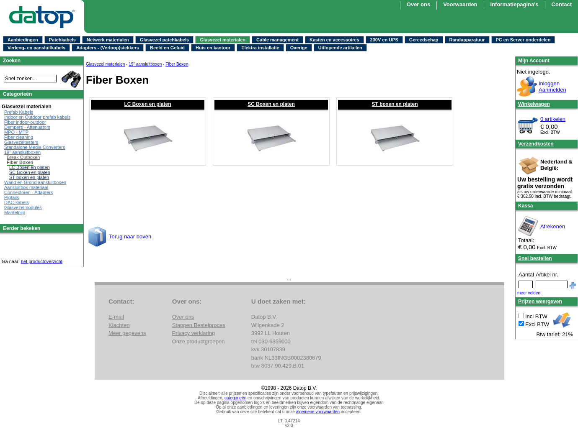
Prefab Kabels (18, 112)
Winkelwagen (534, 104)
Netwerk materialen (108, 39)
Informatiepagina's (514, 4)
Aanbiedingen (23, 39)
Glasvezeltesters (21, 142)
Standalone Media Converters (34, 147)
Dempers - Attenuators (27, 127)
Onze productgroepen (198, 341)
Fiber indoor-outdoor (25, 122)
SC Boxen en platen (271, 104)
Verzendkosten (536, 144)
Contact (562, 4)
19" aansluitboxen (145, 64)
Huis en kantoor (213, 47)
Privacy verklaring (193, 333)
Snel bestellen (535, 258)
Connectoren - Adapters (28, 192)
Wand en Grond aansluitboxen (35, 182)
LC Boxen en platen (147, 104)
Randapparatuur (467, 39)
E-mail (116, 317)
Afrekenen (552, 226)
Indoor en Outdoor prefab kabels (37, 117)
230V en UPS (384, 39)
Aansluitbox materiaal (26, 187)
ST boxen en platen (395, 104)
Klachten (119, 325)
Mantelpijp (14, 212)
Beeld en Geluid (167, 47)
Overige (298, 47)
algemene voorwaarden (318, 411)
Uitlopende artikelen (340, 47)
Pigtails (11, 197)
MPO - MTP (16, 132)
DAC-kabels (16, 202)
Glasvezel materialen (222, 39)
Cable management (277, 39)
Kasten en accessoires (334, 39)
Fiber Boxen (176, 64)
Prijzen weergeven (540, 301)
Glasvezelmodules (23, 207)
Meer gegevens (127, 333)
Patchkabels (62, 39)
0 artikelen (552, 119)
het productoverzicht (41, 261)
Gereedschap (424, 39)
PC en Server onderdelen (523, 39)
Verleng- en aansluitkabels (36, 47)
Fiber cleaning (18, 137)
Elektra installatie (260, 47)
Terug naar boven (130, 236)
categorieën (235, 398)
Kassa (525, 206)
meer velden (528, 293)
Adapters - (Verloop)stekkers (107, 47)
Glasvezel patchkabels (164, 39)
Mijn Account (534, 61)
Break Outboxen (23, 157)
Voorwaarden (460, 4)
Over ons (418, 4)
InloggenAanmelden (552, 86)
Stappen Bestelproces (198, 325)
